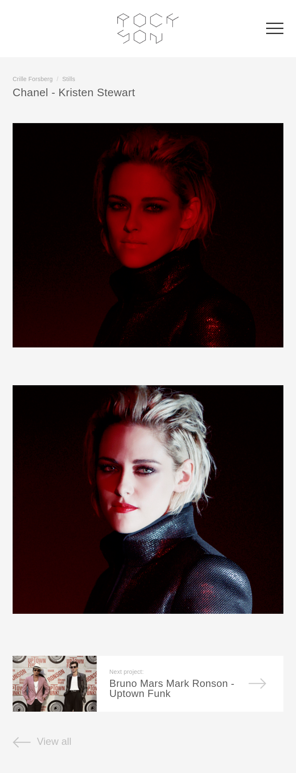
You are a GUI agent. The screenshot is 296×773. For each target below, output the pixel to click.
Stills (68, 79)
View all (42, 741)
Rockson (148, 28)
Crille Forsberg (33, 79)
